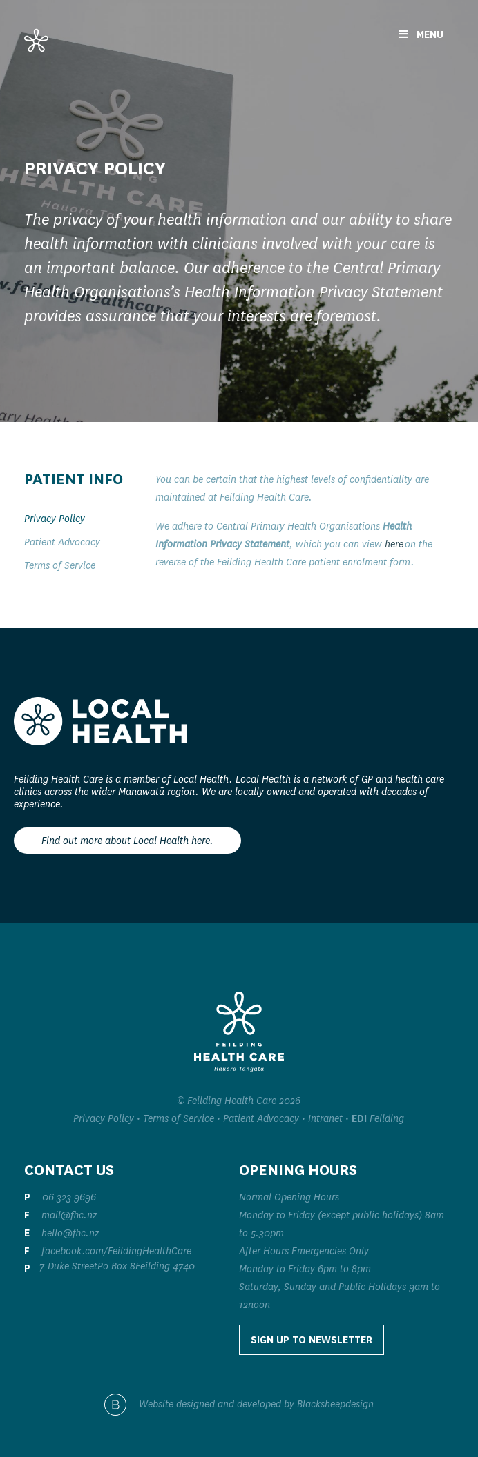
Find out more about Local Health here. (127, 840)
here (394, 544)
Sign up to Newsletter (311, 1340)
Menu (421, 34)
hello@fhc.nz (70, 1233)
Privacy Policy (54, 518)
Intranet (325, 1118)
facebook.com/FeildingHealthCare (116, 1251)
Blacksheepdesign (335, 1403)
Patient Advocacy (62, 542)
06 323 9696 (69, 1197)
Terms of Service (59, 565)
